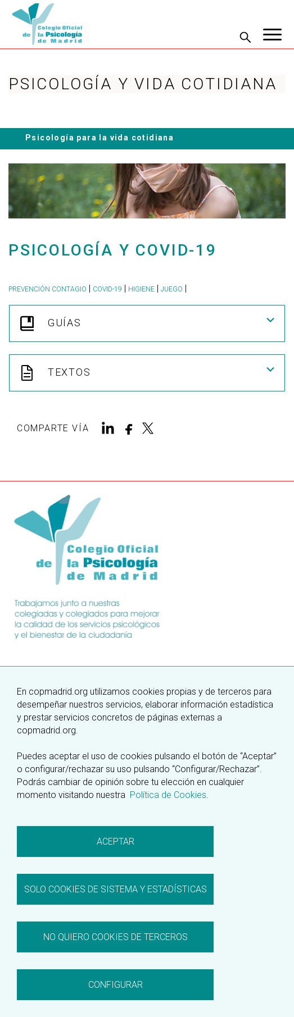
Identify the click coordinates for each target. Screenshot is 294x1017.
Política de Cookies (167, 795)
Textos (147, 373)
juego (172, 289)
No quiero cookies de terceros (115, 937)
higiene (141, 289)
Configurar (115, 984)
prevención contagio (47, 289)
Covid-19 (107, 289)
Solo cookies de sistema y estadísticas (115, 889)
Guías (147, 323)
